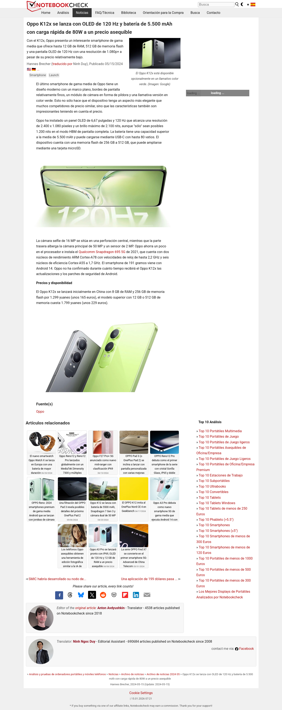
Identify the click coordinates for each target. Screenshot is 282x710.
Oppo (40, 412)
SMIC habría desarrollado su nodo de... (56, 579)
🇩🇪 (34, 69)
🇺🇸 (29, 69)
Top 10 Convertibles (214, 492)
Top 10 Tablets (210, 498)
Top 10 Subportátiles (214, 481)
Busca (195, 13)
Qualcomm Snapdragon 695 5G (102, 252)
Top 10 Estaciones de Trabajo (221, 475)
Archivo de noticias (132, 674)
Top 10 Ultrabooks (212, 486)
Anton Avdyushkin (111, 608)
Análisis (63, 13)
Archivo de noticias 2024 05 (163, 674)
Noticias (82, 13)
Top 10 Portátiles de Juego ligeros (224, 442)
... (38, 69)
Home (45, 13)
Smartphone (38, 75)
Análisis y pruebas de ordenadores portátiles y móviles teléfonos (67, 674)
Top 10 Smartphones (214, 525)
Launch (54, 75)
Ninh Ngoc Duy (84, 641)
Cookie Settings (141, 693)
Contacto (213, 13)
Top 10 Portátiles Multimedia (220, 431)
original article (85, 608)
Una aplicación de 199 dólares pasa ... (150, 579)
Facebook (244, 649)
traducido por (62, 64)
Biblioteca (128, 13)
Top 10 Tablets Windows (217, 503)
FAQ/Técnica (104, 13)
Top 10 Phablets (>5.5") (216, 520)
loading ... (193, 93)
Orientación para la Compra (163, 13)
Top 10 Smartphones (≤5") (218, 531)
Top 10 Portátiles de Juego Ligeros (225, 459)
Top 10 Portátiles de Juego (219, 437)
